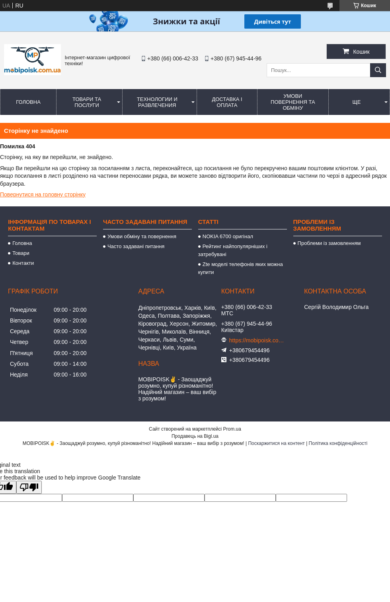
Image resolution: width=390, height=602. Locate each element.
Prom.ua (232, 429)
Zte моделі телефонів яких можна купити (240, 268)
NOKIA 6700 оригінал (228, 236)
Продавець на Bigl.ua (195, 436)
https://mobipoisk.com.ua (257, 340)
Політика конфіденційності (338, 443)
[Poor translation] (29, 487)
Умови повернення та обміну (293, 102)
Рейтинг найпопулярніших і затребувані (232, 250)
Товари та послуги (86, 102)
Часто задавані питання (135, 246)
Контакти (23, 263)
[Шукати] (378, 70)
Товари (20, 253)
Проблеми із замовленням (329, 243)
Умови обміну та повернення (141, 236)
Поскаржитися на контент (276, 443)
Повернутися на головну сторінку (43, 194)
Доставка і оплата (227, 102)
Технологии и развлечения (157, 102)
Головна (28, 102)
